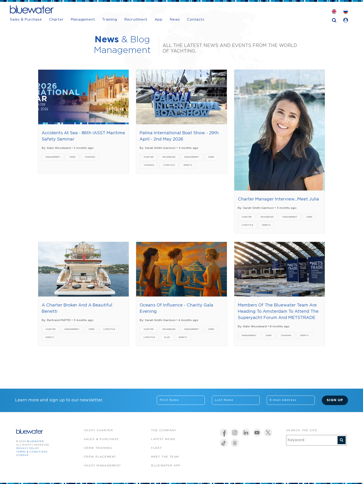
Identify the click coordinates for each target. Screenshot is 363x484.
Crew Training (98, 448)
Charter (56, 19)
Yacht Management (102, 465)
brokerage (169, 157)
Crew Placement (100, 457)
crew (72, 157)
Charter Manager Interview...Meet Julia (278, 199)
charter (148, 157)
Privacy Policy (27, 448)
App (159, 19)
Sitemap (22, 455)
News (175, 19)
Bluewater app (166, 465)
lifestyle (169, 165)
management (53, 157)
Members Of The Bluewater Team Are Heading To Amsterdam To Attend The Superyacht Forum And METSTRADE (278, 311)
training (89, 157)
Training (109, 19)
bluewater (35, 441)
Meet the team (165, 457)
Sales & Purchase (26, 19)
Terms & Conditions (31, 452)
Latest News (163, 439)
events (188, 165)
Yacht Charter (98, 430)
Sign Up (335, 400)
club (167, 337)
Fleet (156, 448)
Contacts (195, 19)
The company (164, 430)
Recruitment (135, 19)
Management (83, 19)
